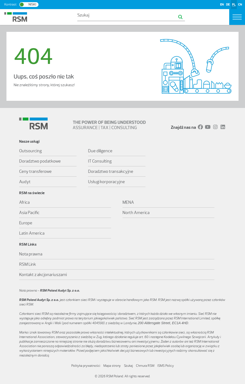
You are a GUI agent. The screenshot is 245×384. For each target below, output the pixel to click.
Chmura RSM (145, 366)
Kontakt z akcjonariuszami (43, 274)
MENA (128, 202)
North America (136, 212)
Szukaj (128, 366)
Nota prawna (30, 254)
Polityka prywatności (85, 366)
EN (222, 4)
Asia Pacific (29, 212)
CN (240, 4)
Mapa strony (112, 366)
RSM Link (27, 264)
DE (228, 4)
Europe (25, 223)
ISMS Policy (165, 366)
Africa (24, 202)
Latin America (32, 233)
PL (234, 4)
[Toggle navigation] (237, 17)
